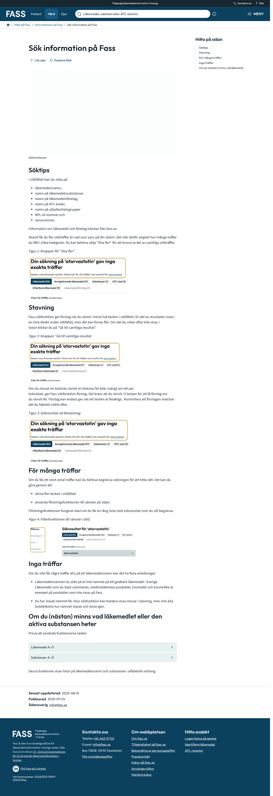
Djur (64, 14)
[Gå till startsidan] (15, 14)
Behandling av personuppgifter (153, 751)
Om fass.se (139, 738)
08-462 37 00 (104, 738)
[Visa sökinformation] (214, 14)
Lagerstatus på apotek (201, 738)
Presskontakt (140, 756)
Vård (51, 14)
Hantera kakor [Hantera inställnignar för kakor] (141, 775)
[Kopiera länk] (61, 60)
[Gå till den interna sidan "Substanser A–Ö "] (103, 657)
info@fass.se (102, 744)
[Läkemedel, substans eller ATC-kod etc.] (146, 14)
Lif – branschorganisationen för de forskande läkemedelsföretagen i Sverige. (39, 756)
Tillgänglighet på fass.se (148, 744)
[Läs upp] (38, 60)
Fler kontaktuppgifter (97, 756)
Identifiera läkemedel (200, 744)
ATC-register (194, 751)
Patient (36, 14)
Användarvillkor (142, 769)
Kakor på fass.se (143, 762)
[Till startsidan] (8, 25)
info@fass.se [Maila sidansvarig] (58, 705)
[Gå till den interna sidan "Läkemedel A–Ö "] (103, 647)
